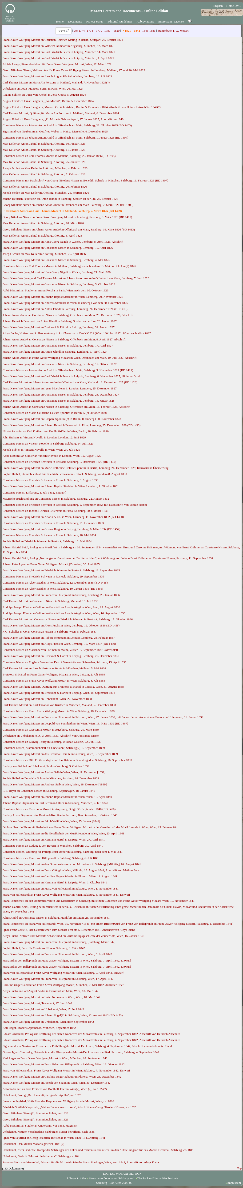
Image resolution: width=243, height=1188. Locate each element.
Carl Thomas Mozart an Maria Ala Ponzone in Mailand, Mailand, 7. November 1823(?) (56, 82)
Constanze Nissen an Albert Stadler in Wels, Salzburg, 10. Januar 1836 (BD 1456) (53, 588)
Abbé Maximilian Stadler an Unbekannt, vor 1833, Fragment (40, 1125)
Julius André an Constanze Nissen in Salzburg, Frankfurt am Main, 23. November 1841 (56, 917)
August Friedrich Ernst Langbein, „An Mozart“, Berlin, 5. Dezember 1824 (48, 101)
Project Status (94, 21)
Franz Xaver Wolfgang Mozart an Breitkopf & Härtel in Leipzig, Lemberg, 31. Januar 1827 (59, 327)
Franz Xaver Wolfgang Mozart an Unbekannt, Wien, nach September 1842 (48, 1021)
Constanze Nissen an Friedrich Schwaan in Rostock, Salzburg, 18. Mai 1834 (49, 535)
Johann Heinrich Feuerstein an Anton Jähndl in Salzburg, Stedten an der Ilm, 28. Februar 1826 (60, 198)
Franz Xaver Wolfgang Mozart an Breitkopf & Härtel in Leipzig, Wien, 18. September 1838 (59, 692)
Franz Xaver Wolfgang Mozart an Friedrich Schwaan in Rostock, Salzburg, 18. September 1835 (61, 570)
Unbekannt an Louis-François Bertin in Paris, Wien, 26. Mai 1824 (43, 88)
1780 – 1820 (112, 30)
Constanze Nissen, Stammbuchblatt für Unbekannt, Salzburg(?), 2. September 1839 (54, 748)
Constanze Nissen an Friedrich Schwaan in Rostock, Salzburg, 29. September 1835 (53, 576)
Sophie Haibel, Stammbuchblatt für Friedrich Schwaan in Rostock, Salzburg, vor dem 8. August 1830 (65, 474)
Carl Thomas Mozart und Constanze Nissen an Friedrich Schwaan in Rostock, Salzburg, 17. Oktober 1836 (68, 619)
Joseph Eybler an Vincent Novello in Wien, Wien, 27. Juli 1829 (41, 449)
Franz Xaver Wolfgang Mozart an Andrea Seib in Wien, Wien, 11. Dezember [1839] (54, 772)
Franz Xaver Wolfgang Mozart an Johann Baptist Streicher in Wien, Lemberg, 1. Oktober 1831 (61, 486)
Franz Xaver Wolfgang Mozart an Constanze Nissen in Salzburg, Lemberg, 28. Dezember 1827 (61, 394)
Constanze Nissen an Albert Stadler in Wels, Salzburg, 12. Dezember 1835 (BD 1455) (55, 582)
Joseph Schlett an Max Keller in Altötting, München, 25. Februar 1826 (46, 192)
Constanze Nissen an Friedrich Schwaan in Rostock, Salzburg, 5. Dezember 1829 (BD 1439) (59, 462)
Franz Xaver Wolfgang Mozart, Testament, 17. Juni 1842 (37, 1003)
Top (239, 1168)
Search (63, 31)
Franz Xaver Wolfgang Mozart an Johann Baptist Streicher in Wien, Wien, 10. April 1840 (57, 797)
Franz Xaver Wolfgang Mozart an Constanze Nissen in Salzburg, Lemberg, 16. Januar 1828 (59, 400)
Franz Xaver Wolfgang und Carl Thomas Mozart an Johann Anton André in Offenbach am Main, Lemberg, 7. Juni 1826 (76, 278)
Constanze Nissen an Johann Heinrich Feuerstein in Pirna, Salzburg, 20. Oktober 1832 (55, 511)
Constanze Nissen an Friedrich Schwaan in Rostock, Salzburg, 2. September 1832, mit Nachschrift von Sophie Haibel (75, 504)
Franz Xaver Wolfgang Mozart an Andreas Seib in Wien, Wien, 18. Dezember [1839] (55, 784)
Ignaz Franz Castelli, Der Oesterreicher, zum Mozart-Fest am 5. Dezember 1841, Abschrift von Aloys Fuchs (69, 930)
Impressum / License (171, 21)
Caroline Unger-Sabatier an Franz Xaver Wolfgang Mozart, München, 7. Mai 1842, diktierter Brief (63, 985)
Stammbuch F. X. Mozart (173, 30)
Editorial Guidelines (120, 21)
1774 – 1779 (94, 30)
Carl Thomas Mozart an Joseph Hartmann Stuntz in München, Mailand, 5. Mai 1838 (54, 668)
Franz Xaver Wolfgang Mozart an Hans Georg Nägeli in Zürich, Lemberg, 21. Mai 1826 (57, 272)
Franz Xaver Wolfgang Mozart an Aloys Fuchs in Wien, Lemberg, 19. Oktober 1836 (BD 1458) (61, 625)
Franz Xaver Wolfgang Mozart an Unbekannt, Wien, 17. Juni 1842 (43, 1009)
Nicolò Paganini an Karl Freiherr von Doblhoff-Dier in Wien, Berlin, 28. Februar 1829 (56, 431)
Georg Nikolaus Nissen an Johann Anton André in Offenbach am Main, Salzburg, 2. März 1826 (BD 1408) (68, 205)
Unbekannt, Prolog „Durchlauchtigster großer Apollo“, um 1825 (42, 1095)
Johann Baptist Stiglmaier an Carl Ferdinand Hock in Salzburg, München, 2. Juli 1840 (55, 803)
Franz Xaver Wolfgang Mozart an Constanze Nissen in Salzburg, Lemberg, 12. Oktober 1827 (60, 364)
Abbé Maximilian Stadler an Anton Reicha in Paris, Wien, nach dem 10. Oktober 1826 (55, 290)
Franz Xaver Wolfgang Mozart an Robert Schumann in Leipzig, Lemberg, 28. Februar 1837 (59, 637)
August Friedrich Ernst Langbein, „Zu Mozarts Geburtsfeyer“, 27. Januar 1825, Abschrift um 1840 (63, 119)
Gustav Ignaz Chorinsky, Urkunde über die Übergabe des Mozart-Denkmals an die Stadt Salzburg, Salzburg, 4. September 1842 (81, 1052)
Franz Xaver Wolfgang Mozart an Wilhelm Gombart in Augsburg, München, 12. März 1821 (59, 46)
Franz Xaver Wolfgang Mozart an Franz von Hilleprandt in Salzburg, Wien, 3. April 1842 (57, 954)
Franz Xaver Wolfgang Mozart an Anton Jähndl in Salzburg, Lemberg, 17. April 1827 (55, 351)
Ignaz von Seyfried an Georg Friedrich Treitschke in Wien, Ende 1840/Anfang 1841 (54, 1137)
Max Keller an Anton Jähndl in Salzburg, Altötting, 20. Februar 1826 (45, 186)
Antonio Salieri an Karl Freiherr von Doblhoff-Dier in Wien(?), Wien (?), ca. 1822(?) (55, 1089)
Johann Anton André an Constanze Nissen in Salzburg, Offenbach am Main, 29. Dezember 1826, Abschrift (68, 315)
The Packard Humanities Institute (157, 1178)
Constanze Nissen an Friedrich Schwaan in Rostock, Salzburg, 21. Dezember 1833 (53, 523)
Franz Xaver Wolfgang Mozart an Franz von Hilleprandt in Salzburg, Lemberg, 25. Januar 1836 (61, 595)
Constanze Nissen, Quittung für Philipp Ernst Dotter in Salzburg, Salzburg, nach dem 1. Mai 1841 (63, 851)
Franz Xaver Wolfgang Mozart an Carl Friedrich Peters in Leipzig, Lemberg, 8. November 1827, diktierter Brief (71, 376)
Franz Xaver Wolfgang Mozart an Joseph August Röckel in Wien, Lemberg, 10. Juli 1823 (57, 76)
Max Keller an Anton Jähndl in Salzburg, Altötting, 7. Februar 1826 (44, 174)
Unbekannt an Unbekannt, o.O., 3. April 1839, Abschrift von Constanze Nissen (51, 735)
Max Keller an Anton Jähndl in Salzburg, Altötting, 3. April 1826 (42, 235)
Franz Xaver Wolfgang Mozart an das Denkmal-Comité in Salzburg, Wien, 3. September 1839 (60, 754)
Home (60, 21)
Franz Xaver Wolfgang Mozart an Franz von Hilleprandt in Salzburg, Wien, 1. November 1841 (61, 888)
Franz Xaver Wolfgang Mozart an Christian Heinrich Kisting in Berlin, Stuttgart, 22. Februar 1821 (63, 39)
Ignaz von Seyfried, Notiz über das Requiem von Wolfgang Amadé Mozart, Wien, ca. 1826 (58, 1101)
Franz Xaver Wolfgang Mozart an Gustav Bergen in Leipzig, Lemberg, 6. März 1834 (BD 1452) (61, 529)
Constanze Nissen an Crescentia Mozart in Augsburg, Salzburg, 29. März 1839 (51, 729)
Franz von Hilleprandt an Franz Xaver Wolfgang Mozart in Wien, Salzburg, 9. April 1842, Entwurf (63, 972)
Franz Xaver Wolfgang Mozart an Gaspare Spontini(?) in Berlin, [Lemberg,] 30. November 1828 (62, 419)
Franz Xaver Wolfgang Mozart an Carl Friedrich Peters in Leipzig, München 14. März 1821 (59, 52)
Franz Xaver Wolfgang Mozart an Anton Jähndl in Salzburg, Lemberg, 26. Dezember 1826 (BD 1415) (65, 309)
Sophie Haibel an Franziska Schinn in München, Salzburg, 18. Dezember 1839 (51, 778)
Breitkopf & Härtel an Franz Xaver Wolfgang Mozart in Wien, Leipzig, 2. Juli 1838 (54, 674)
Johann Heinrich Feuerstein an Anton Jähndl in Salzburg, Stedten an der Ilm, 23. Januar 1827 (60, 321)
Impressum (234, 1182)
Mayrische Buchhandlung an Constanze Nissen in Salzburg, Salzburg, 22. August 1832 (56, 498)
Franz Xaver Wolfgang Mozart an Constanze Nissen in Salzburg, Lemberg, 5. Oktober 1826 (59, 284)
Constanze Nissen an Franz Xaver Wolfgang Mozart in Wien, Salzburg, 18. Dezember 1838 (59, 711)
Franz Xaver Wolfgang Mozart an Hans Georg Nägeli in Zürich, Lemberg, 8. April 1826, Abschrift (63, 241)
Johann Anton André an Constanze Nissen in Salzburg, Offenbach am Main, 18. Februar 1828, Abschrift (66, 406)
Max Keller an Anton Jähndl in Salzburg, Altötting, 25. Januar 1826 (44, 162)
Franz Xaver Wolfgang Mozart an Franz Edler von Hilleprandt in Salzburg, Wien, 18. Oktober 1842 (64, 1064)
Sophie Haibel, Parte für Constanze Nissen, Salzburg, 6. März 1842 (44, 948)
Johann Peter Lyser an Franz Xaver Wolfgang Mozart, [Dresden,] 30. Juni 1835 (51, 564)
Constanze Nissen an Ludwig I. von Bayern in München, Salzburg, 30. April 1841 (53, 845)
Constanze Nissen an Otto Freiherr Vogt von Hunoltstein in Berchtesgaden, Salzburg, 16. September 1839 (67, 760)
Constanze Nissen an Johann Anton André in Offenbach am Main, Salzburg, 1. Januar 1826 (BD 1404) (65, 137)
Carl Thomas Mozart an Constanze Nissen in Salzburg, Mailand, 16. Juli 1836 (50, 601)
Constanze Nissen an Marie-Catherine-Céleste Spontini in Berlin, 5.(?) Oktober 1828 (55, 413)
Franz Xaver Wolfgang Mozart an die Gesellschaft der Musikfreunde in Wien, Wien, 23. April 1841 (63, 833)
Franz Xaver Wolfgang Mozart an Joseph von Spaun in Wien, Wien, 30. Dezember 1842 (57, 1082)
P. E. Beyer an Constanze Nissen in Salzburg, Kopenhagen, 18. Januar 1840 (49, 790)
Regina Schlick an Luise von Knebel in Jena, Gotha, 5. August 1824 (44, 94)
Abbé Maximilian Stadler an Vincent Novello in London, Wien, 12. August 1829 (52, 455)
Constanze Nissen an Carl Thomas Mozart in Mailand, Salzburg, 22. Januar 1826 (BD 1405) (59, 156)
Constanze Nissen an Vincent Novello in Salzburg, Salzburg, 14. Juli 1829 (48, 443)
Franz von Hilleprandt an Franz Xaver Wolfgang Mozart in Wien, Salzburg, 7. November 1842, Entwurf (66, 1070)
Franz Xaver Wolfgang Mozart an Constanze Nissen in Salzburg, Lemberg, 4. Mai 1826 (56, 260)
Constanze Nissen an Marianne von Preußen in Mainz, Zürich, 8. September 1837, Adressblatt (60, 650)
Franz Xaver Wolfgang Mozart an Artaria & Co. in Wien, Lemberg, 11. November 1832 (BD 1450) (63, 517)
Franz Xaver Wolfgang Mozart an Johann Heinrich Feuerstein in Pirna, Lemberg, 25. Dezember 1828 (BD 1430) (71, 425)
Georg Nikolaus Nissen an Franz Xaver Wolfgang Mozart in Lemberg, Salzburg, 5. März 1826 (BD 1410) (67, 217)
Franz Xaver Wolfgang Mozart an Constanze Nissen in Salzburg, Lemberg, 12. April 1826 (58, 247)
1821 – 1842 (132, 30)
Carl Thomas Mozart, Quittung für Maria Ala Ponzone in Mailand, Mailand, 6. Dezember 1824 (61, 113)
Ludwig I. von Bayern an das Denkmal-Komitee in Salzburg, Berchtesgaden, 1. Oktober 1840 (60, 815)
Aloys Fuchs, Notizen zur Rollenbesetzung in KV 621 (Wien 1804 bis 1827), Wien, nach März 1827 (77, 333)
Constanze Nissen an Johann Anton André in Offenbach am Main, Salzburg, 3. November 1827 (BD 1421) (68, 370)
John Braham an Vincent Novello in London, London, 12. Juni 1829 (44, 437)
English (218, 6)
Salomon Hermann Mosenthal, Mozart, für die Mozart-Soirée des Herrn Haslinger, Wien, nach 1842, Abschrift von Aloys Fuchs (81, 1162)
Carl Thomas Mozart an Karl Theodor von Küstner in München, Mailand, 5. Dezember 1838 (59, 705)
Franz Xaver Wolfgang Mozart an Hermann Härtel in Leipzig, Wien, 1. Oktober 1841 (55, 882)
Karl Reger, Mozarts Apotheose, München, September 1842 (39, 1028)
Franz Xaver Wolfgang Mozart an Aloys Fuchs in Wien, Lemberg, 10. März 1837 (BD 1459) (59, 643)
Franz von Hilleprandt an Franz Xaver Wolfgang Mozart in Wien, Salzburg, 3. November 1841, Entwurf (66, 894)
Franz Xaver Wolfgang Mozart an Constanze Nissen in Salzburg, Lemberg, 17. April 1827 (58, 345)
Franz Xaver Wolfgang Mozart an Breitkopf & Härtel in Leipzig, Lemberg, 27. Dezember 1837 (61, 656)
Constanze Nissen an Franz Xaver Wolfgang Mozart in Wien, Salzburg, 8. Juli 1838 (54, 680)
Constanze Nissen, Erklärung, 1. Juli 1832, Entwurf (34, 492)
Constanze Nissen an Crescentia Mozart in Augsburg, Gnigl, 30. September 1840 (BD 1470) (59, 809)
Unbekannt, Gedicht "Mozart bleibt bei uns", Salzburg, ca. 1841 (42, 1156)
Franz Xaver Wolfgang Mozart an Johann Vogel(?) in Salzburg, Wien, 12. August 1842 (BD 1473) (63, 1015)
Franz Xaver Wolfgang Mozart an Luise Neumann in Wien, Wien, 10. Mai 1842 (51, 997)
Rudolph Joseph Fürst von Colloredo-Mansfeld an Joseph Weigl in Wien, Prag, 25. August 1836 (61, 607)
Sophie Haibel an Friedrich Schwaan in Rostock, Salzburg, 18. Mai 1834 (47, 541)
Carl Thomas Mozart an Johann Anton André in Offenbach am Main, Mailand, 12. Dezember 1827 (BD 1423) (70, 382)
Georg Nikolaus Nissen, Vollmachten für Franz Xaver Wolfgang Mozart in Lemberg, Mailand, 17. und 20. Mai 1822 (74, 70)
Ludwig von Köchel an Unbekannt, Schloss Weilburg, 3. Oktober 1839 (46, 766)
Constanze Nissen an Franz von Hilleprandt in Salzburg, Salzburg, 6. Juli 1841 (51, 858)
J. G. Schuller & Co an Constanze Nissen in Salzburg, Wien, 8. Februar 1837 (50, 631)
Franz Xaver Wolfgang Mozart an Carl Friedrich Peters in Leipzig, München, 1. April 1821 (58, 58)
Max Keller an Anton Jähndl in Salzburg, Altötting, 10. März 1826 (43, 223)
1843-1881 (148, 30)
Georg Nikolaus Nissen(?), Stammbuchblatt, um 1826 (35, 1113)
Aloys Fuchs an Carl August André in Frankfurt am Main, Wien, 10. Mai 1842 (50, 991)
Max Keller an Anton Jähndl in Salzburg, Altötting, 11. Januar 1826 (44, 149)
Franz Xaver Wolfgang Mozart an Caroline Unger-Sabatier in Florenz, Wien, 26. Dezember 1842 (62, 1076)
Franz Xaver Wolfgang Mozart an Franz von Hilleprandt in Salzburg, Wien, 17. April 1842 (58, 979)
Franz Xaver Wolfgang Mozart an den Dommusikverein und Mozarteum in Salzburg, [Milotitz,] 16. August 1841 (72, 864)
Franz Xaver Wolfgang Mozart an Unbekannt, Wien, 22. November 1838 (47, 699)
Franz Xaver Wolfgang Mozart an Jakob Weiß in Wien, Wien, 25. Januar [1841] (51, 821)
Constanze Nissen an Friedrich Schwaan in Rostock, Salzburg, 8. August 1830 (50, 480)
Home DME (233, 6)
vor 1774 (79, 30)
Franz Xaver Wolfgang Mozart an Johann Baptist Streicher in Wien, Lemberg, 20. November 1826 (63, 296)
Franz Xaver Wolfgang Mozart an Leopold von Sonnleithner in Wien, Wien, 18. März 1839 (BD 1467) (65, 723)
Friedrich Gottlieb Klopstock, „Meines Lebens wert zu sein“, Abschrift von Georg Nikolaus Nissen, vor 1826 (69, 1107)
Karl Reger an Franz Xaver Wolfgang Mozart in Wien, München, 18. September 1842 (55, 1058)
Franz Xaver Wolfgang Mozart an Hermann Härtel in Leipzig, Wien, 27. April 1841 (54, 839)
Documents (75, 21)
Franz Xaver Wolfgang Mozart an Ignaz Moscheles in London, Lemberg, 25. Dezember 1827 (60, 388)
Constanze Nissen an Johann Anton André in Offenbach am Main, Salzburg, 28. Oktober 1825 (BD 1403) (67, 125)
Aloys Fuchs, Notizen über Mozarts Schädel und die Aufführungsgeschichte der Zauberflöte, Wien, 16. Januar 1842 (73, 936)
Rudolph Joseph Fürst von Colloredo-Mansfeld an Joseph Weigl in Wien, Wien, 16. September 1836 (64, 613)
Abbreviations (145, 21)
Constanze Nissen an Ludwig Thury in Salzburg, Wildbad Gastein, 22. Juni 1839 (52, 741)
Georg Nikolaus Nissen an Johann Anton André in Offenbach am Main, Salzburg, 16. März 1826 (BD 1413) (69, 229)
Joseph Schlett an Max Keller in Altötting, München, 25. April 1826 (44, 254)
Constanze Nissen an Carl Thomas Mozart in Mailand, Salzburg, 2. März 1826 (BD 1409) (64, 211)
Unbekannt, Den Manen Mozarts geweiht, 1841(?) (33, 1144)
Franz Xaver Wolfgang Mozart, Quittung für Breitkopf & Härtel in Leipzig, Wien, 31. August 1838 (63, 686)
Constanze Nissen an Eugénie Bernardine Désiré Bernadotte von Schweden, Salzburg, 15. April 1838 (65, 662)
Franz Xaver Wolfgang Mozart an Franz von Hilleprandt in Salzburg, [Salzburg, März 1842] (59, 942)
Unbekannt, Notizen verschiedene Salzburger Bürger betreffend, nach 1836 (49, 1131)
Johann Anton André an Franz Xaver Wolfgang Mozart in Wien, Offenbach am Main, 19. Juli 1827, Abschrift (69, 357)
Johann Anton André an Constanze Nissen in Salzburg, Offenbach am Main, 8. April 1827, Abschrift (64, 339)
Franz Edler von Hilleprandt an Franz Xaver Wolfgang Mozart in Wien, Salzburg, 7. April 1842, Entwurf (67, 960)
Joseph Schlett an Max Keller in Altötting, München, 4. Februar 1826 (45, 168)
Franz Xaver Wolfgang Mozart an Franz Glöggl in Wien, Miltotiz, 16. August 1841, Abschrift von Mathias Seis (71, 870)
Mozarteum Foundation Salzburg (109, 1178)
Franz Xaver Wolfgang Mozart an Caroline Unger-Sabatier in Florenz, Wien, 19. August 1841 (60, 876)
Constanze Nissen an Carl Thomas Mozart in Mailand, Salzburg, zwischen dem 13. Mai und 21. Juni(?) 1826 (69, 266)
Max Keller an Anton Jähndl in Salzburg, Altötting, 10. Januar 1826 (44, 143)
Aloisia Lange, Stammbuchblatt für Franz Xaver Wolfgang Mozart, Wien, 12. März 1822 (57, 64)
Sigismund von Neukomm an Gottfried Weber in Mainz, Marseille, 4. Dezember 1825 (55, 131)
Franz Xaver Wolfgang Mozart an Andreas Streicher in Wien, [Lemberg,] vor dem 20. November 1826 (65, 303)
